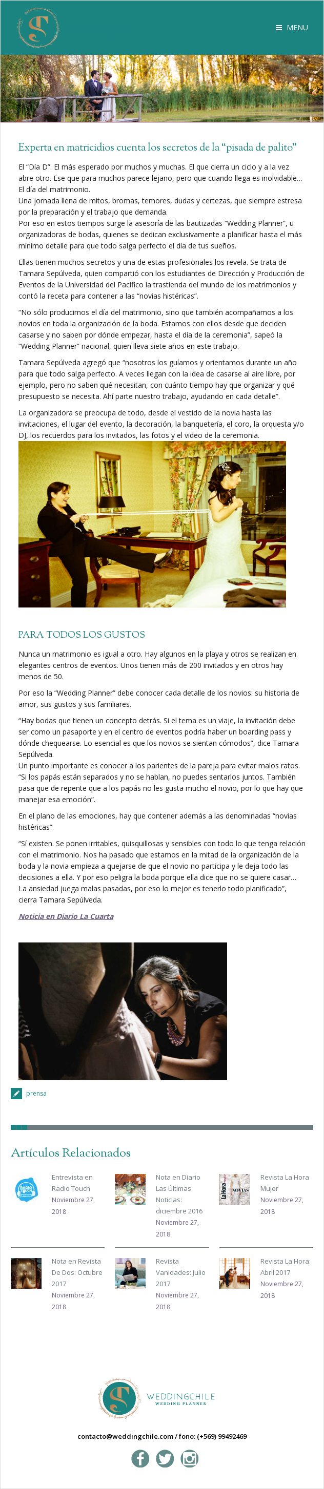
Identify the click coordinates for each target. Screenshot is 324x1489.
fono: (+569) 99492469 (213, 1436)
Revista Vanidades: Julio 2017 (181, 1272)
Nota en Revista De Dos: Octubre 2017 (77, 1272)
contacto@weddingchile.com (125, 1436)
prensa (36, 1093)
